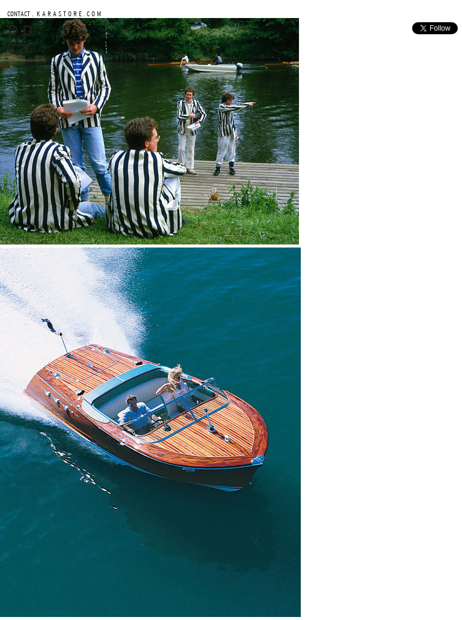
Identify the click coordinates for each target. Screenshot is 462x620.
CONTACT (18, 13)
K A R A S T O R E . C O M (68, 13)
